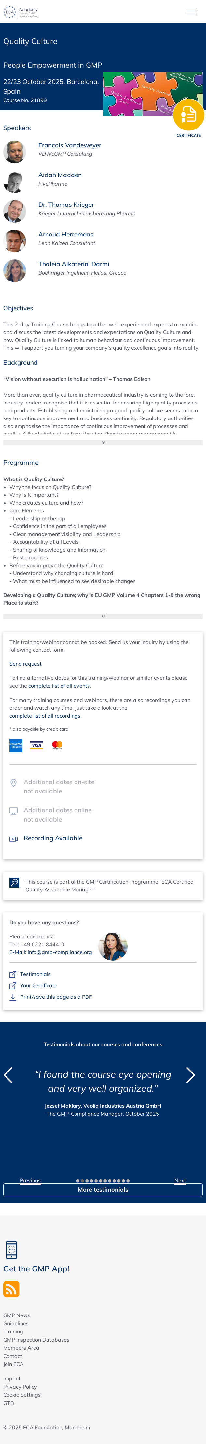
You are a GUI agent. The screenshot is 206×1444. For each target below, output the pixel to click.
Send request (25, 664)
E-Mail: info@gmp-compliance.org (50, 952)
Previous (30, 1180)
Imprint (12, 1378)
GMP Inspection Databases (36, 1339)
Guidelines (16, 1323)
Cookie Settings (22, 1394)
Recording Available (53, 838)
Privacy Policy (20, 1386)
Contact (12, 1356)
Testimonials (35, 974)
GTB (8, 1403)
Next (180, 1180)
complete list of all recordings (44, 715)
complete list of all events (59, 685)
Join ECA (13, 1364)
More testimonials (103, 1189)
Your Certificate (38, 985)
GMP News (16, 1315)
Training (13, 1331)
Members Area (21, 1348)
